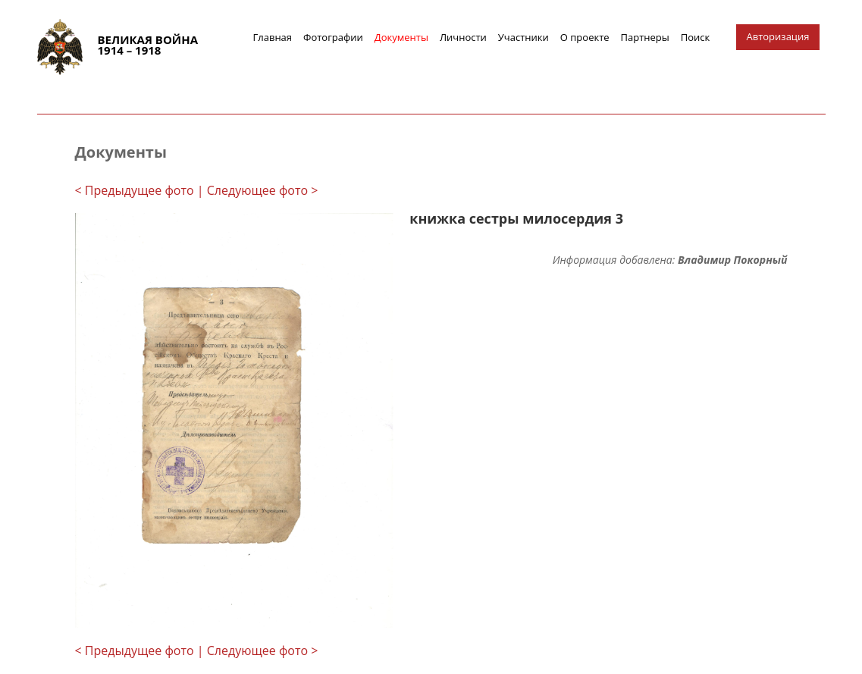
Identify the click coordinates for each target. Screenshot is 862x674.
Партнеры (645, 37)
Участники (523, 37)
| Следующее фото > (257, 190)
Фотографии (333, 37)
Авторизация (778, 36)
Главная (273, 37)
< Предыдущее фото (134, 190)
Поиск (695, 37)
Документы (401, 37)
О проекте (585, 37)
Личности (463, 37)
